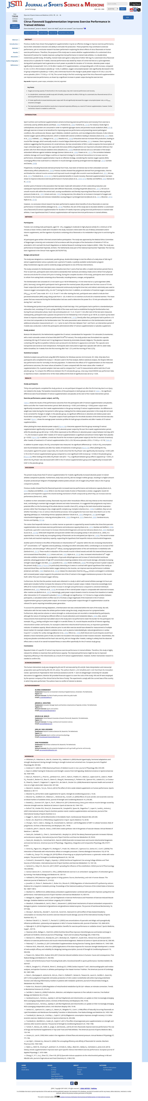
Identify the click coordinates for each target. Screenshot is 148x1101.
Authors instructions (109, 1067)
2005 (70, 138)
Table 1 (98, 391)
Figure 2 (46, 565)
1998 (91, 509)
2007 (48, 592)
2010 (87, 125)
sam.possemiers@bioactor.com (48, 750)
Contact (24, 1067)
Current (53, 1067)
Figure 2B (35, 437)
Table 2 (26, 403)
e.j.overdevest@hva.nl (45, 697)
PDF (127, 17)
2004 (73, 125)
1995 (58, 194)
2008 (76, 152)
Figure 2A (62, 426)
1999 (65, 563)
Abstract (15, 40)
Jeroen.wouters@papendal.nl (47, 710)
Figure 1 (34, 419)
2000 (97, 535)
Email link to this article (66, 33)
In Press (53, 1070)
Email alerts (25, 1070)
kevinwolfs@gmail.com (45, 724)
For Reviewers (107, 1070)
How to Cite (53, 33)
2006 (104, 179)
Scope (79, 1072)
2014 (103, 161)
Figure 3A (85, 448)
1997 (42, 194)
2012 (30, 176)
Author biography (12, 61)
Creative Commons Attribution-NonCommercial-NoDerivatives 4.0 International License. (85, 1097)
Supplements (55, 1074)
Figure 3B (27, 457)
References (14, 65)
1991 (41, 138)
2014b (35, 533)
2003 (81, 514)
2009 (30, 138)
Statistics (80, 1074)
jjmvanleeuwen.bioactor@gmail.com (49, 737)
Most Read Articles (57, 1076)
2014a (41, 520)
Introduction (14, 44)
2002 (56, 571)
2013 (110, 127)
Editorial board (82, 1067)
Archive (53, 1072)
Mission (79, 1070)
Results (15, 52)
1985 (41, 571)
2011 (89, 141)
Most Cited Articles (57, 1078)
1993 (58, 125)
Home (24, 1065)
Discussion (14, 57)
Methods (15, 48)
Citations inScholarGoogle (15, 26)
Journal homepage (30, 9)
